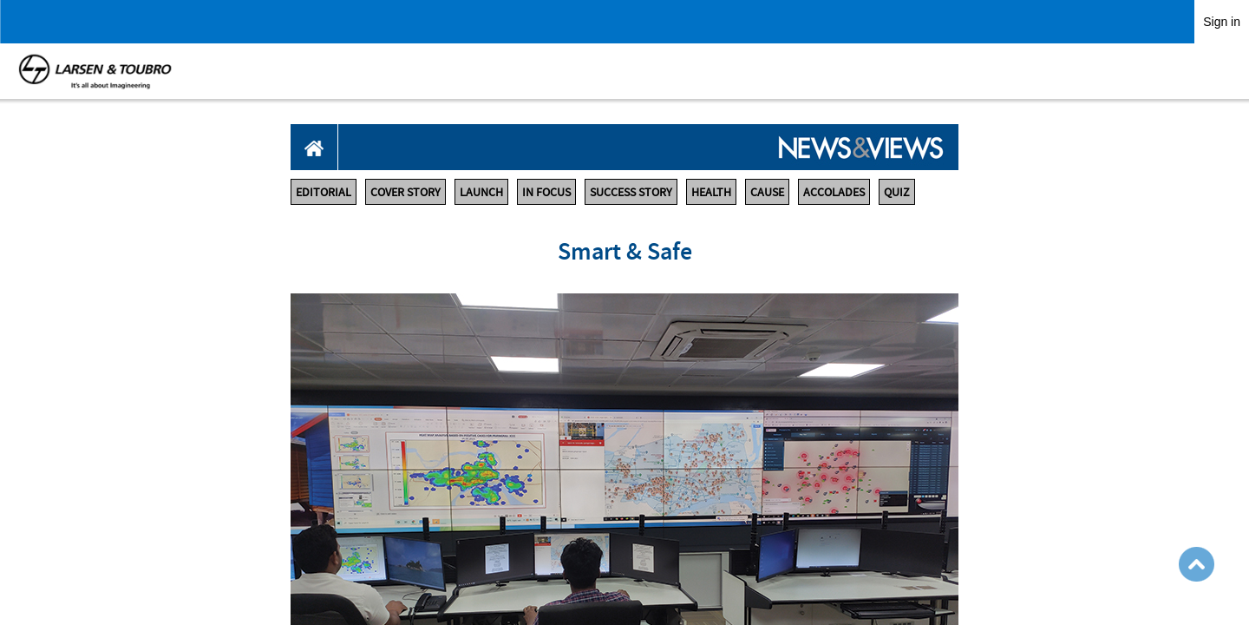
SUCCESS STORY (631, 192)
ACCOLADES (834, 192)
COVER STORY (405, 192)
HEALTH (711, 192)
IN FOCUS (546, 192)
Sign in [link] (1221, 22)
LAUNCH (481, 192)
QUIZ (897, 192)
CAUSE (767, 192)
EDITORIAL (323, 192)
